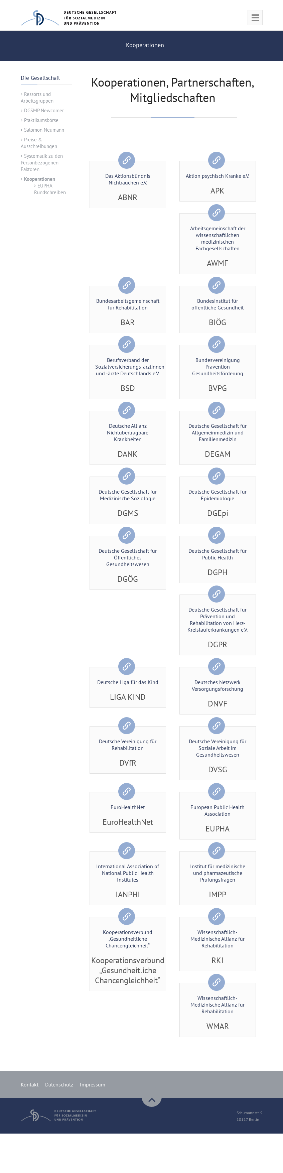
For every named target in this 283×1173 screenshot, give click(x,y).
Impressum (92, 1084)
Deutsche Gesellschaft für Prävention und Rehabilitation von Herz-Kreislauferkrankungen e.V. (217, 620)
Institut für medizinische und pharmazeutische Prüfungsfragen (217, 873)
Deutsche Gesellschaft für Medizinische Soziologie (128, 495)
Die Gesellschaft (40, 78)
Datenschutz (59, 1084)
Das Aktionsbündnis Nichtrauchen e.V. (127, 179)
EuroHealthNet (128, 807)
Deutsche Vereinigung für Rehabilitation (127, 745)
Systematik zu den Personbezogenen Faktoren (42, 162)
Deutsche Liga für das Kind (127, 682)
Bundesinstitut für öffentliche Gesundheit (217, 304)
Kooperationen (39, 179)
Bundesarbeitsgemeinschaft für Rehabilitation (127, 304)
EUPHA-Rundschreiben (50, 189)
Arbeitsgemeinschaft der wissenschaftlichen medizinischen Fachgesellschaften (217, 238)
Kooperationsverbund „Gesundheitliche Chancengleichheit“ (127, 939)
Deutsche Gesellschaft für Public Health (217, 554)
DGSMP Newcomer (44, 110)
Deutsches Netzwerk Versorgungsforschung (217, 685)
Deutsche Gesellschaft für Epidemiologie (217, 495)
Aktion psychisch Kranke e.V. (217, 175)
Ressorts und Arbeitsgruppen (37, 97)
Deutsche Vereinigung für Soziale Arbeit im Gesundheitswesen (217, 748)
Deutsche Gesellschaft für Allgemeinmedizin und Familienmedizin (217, 432)
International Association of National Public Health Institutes (127, 873)
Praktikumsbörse (41, 120)
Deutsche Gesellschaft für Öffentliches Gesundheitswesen (128, 557)
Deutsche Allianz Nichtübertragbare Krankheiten (127, 432)
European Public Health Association (217, 810)
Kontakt (29, 1084)
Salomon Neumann (44, 130)
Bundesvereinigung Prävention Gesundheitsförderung (217, 367)
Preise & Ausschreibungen (39, 142)
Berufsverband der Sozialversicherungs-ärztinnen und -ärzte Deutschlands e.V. (129, 367)
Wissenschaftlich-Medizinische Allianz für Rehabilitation (217, 939)
